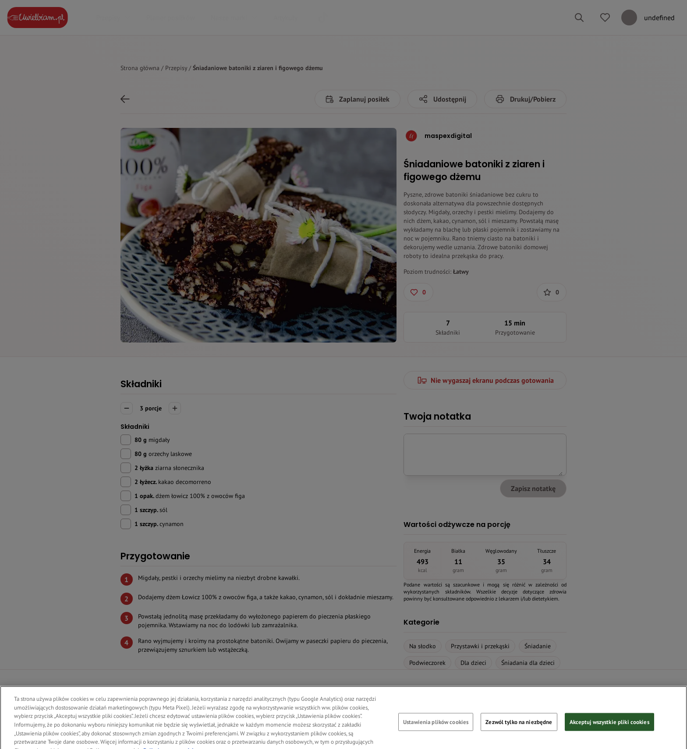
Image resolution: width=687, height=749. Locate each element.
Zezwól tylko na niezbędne (518, 732)
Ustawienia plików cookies (435, 732)
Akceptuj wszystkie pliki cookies (609, 732)
